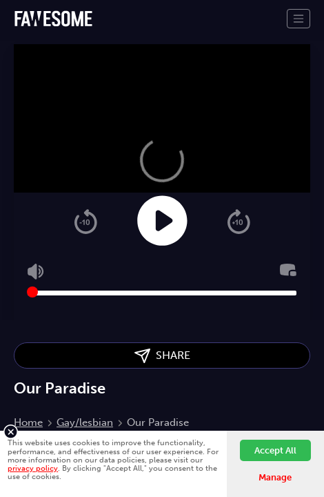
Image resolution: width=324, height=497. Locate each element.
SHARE (162, 356)
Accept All (275, 450)
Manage (275, 477)
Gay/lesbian (85, 422)
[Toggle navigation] (298, 18)
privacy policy (33, 468)
